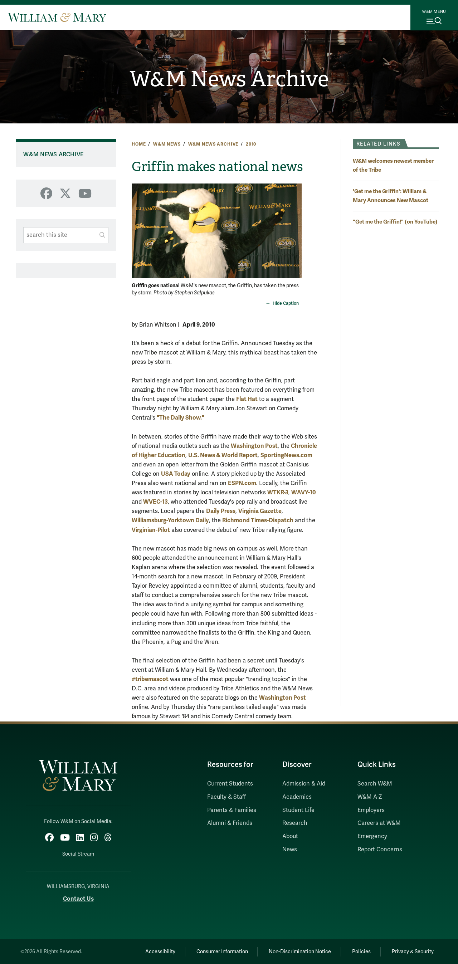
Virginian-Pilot (151, 530)
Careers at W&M (379, 823)
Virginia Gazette (260, 511)
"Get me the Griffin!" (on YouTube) (395, 221)
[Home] (57, 17)
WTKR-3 (277, 492)
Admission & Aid (303, 783)
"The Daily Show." (180, 417)
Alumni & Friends (229, 823)
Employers (371, 810)
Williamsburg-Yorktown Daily (170, 520)
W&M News (167, 144)
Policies (361, 952)
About (290, 836)
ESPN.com (242, 483)
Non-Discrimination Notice (300, 952)
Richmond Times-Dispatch (257, 520)
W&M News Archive (229, 79)
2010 (251, 144)
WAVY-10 (303, 492)
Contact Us (78, 898)
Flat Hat (247, 399)
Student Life (298, 810)
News (289, 849)
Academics (297, 797)
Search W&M (374, 783)
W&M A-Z (369, 797)
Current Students (230, 783)
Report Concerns (379, 849)
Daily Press (220, 511)
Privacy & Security (413, 952)
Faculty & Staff (226, 797)
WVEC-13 (155, 501)
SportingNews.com (286, 455)
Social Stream (78, 854)
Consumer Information (222, 952)
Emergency (372, 836)
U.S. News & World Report (223, 455)
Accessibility (160, 952)
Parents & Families (231, 810)
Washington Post (254, 446)
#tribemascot (150, 679)
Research (294, 823)
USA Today (175, 474)
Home (139, 144)
